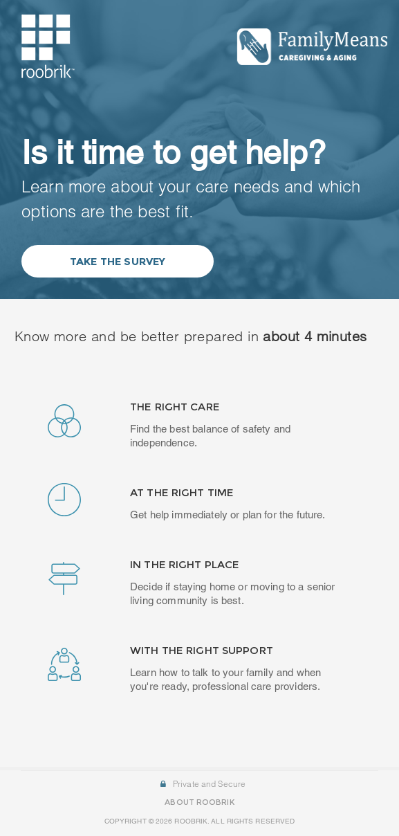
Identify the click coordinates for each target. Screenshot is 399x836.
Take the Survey (117, 261)
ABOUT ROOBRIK (199, 797)
